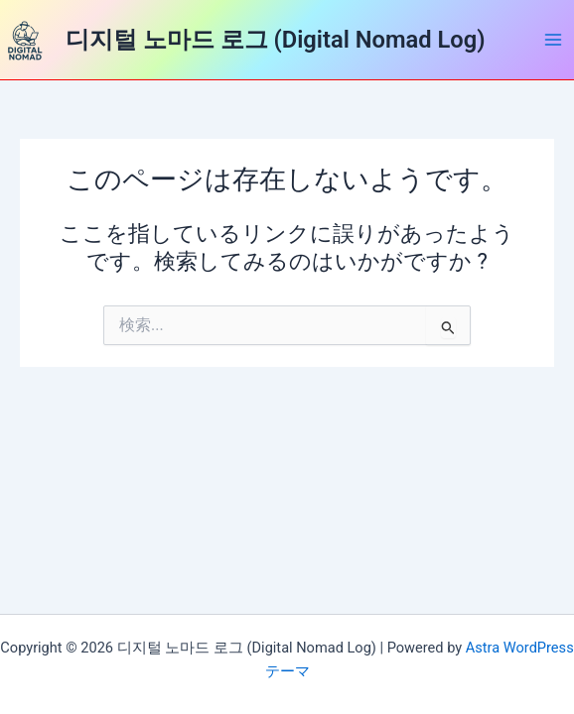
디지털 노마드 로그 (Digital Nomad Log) (276, 40)
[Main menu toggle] (553, 39)
